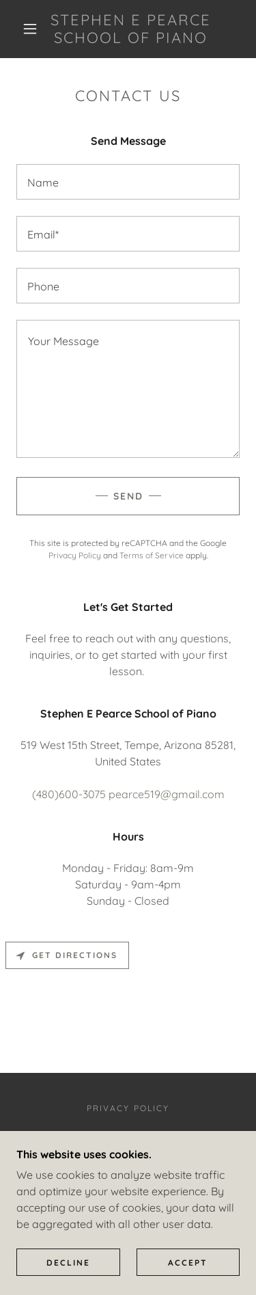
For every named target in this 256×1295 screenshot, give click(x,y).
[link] (130, 29)
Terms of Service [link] (151, 555)
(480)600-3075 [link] (69, 794)
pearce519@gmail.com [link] (167, 794)
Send (128, 496)
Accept (188, 1262)
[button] (30, 28)
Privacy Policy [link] (74, 555)
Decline (68, 1262)
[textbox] (128, 182)
